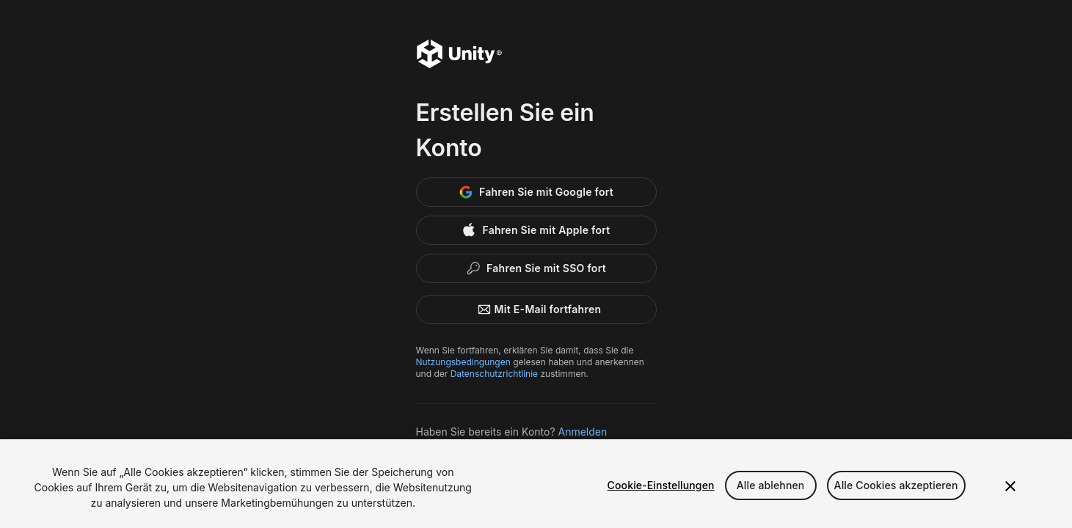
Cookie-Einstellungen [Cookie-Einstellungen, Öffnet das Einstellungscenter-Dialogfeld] (661, 485)
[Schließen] (1010, 486)
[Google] (536, 192)
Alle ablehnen (771, 485)
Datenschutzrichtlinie (494, 373)
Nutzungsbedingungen (463, 361)
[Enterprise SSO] (536, 268)
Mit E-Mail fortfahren (536, 309)
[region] (536, 483)
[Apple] (536, 230)
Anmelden (583, 431)
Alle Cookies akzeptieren (896, 485)
